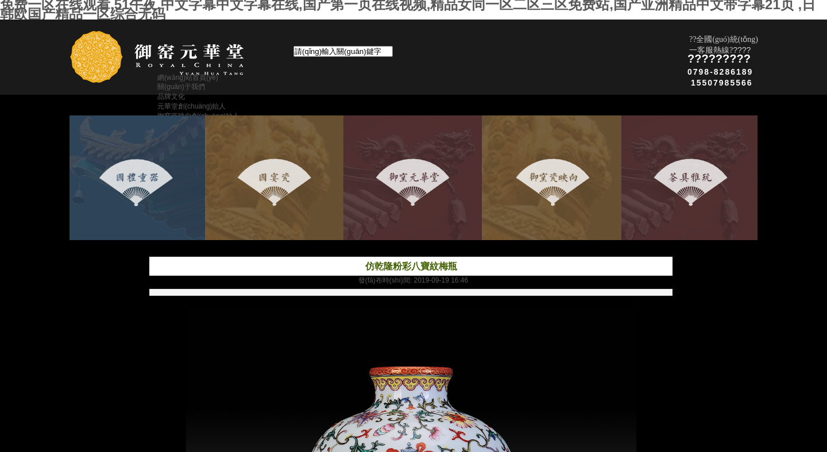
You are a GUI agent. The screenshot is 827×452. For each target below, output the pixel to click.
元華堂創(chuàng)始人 (191, 106)
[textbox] (343, 51)
